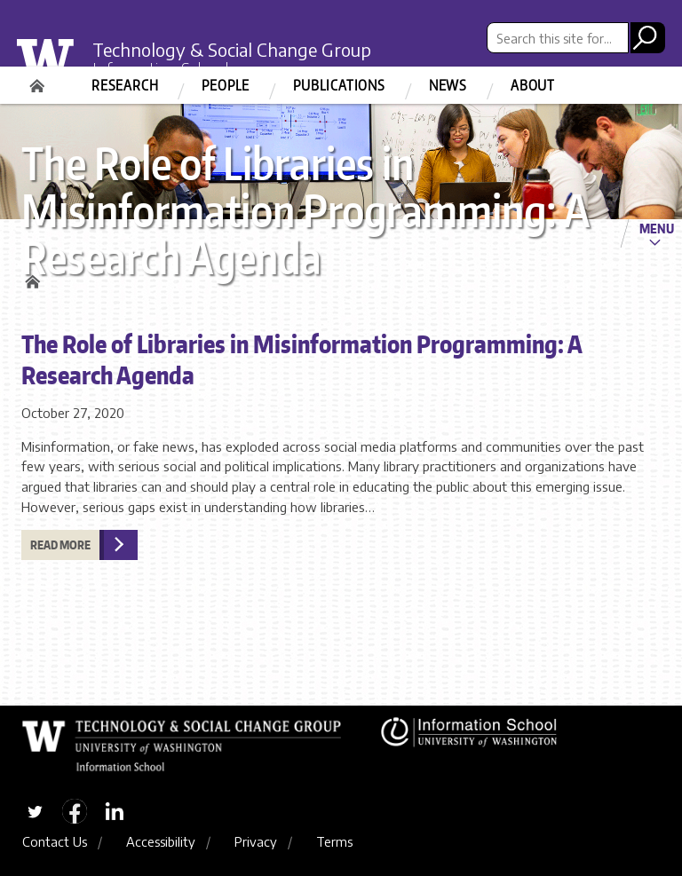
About (533, 85)
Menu (656, 228)
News (448, 85)
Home (39, 79)
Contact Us (54, 841)
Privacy (255, 841)
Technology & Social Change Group (231, 49)
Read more (60, 545)
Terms (334, 841)
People (226, 85)
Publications (339, 85)
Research (124, 85)
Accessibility (160, 841)
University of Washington (57, 65)
